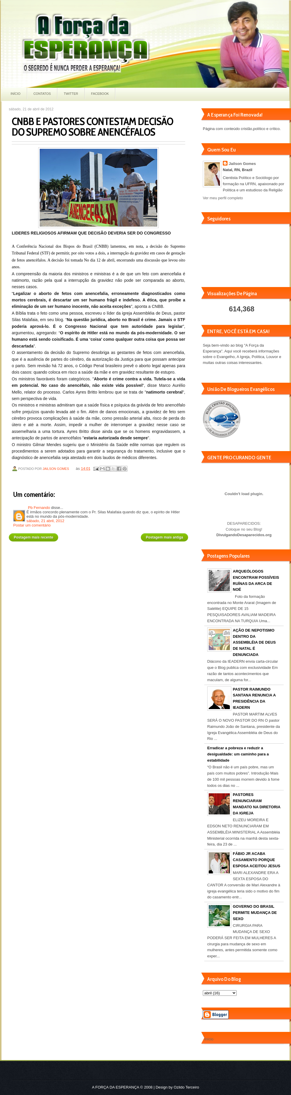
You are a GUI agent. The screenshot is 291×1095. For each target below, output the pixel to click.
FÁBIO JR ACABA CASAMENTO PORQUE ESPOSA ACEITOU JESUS (256, 859)
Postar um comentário (32, 525)
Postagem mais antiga (164, 537)
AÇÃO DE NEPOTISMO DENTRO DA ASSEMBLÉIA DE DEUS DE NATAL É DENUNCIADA (254, 642)
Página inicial (99, 535)
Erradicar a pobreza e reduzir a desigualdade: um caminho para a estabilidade (238, 754)
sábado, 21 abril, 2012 (45, 521)
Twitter (71, 93)
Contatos (42, 93)
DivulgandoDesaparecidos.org (244, 535)
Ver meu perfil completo (223, 198)
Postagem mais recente (33, 537)
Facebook (100, 93)
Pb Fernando (39, 507)
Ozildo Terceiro (186, 1087)
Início (16, 93)
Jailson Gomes (56, 468)
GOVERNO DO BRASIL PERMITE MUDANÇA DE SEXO (255, 912)
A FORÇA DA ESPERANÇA (115, 1087)
